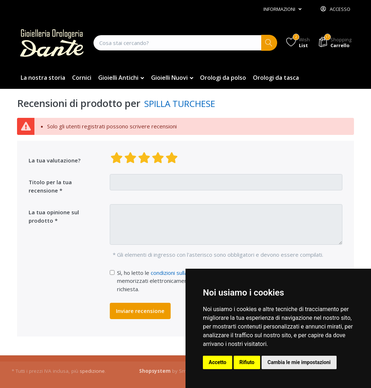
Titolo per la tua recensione (50, 186)
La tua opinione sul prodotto (54, 216)
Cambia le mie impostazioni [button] (298, 362)
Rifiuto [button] (247, 362)
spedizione (92, 371)
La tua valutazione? (54, 160)
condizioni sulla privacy (179, 272)
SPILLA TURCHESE (179, 104)
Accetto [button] (217, 362)
